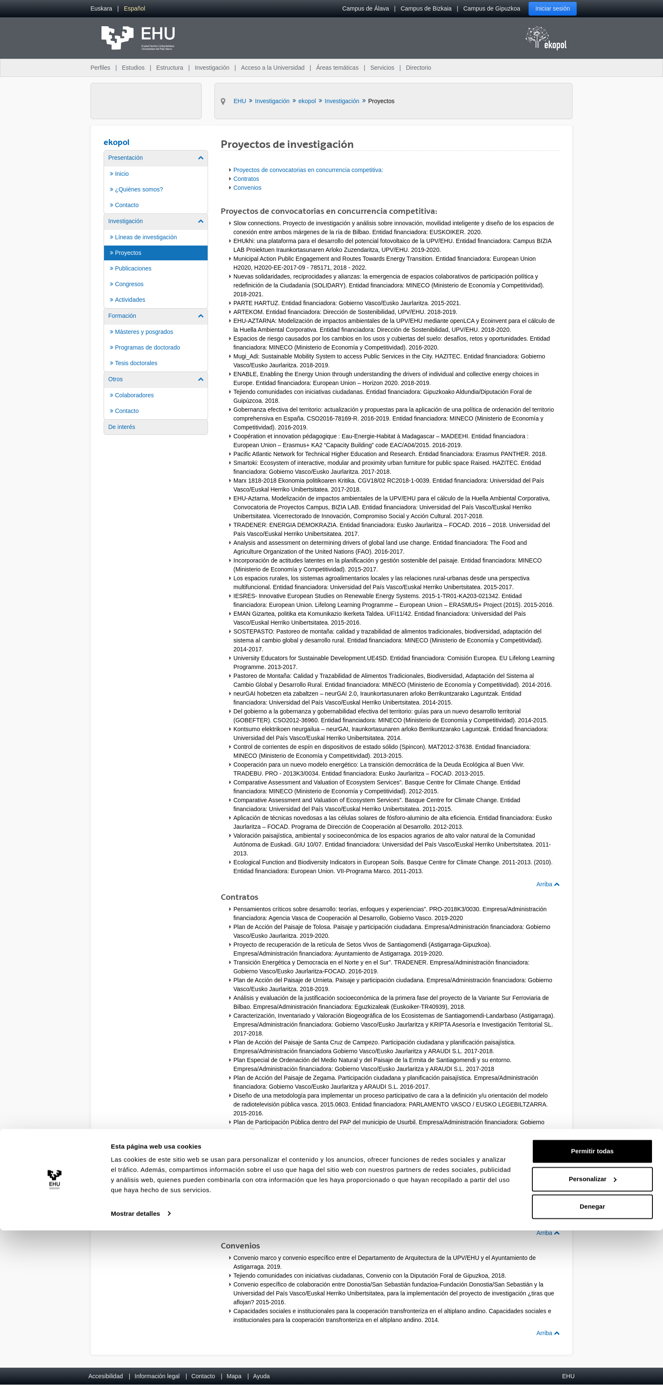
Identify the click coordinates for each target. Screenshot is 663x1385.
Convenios (247, 187)
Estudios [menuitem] (133, 67)
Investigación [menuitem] (212, 67)
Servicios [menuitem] (382, 67)
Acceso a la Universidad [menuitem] (272, 67)
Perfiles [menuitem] (100, 67)
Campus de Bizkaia (426, 8)
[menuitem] (101, 8)
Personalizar (592, 1333)
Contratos (246, 178)
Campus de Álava (365, 8)
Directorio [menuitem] (418, 67)
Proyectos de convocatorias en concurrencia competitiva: (308, 170)
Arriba (548, 884)
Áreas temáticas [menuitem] (337, 67)
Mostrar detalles (135, 1368)
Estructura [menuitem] (169, 67)
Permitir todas (592, 1306)
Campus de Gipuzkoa (492, 8)
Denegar (592, 1361)
